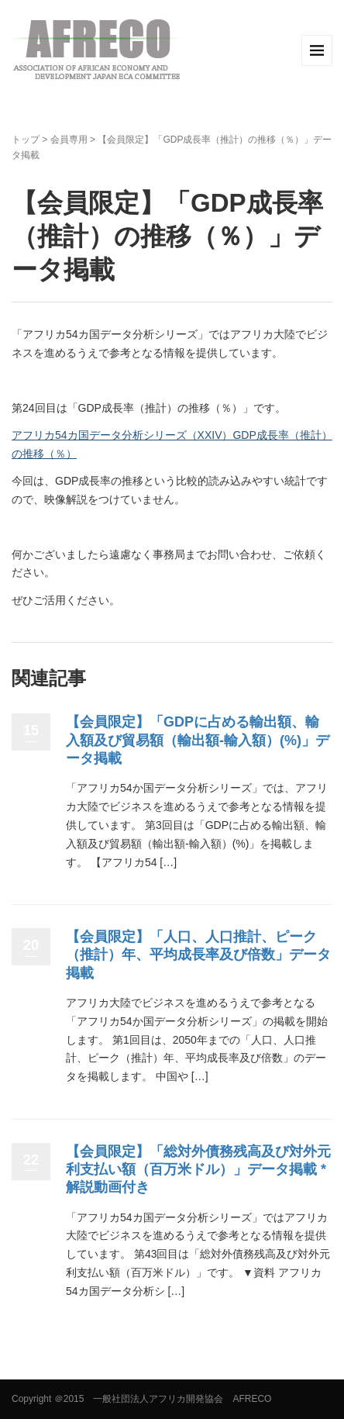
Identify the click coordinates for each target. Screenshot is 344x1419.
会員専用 (69, 139)
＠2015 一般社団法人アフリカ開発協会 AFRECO (163, 1398)
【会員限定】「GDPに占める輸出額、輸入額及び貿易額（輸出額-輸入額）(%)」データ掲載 (197, 740)
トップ (26, 139)
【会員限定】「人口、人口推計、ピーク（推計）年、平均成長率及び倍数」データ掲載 (198, 955)
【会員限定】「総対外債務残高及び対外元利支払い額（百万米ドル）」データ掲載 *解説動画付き (198, 1170)
